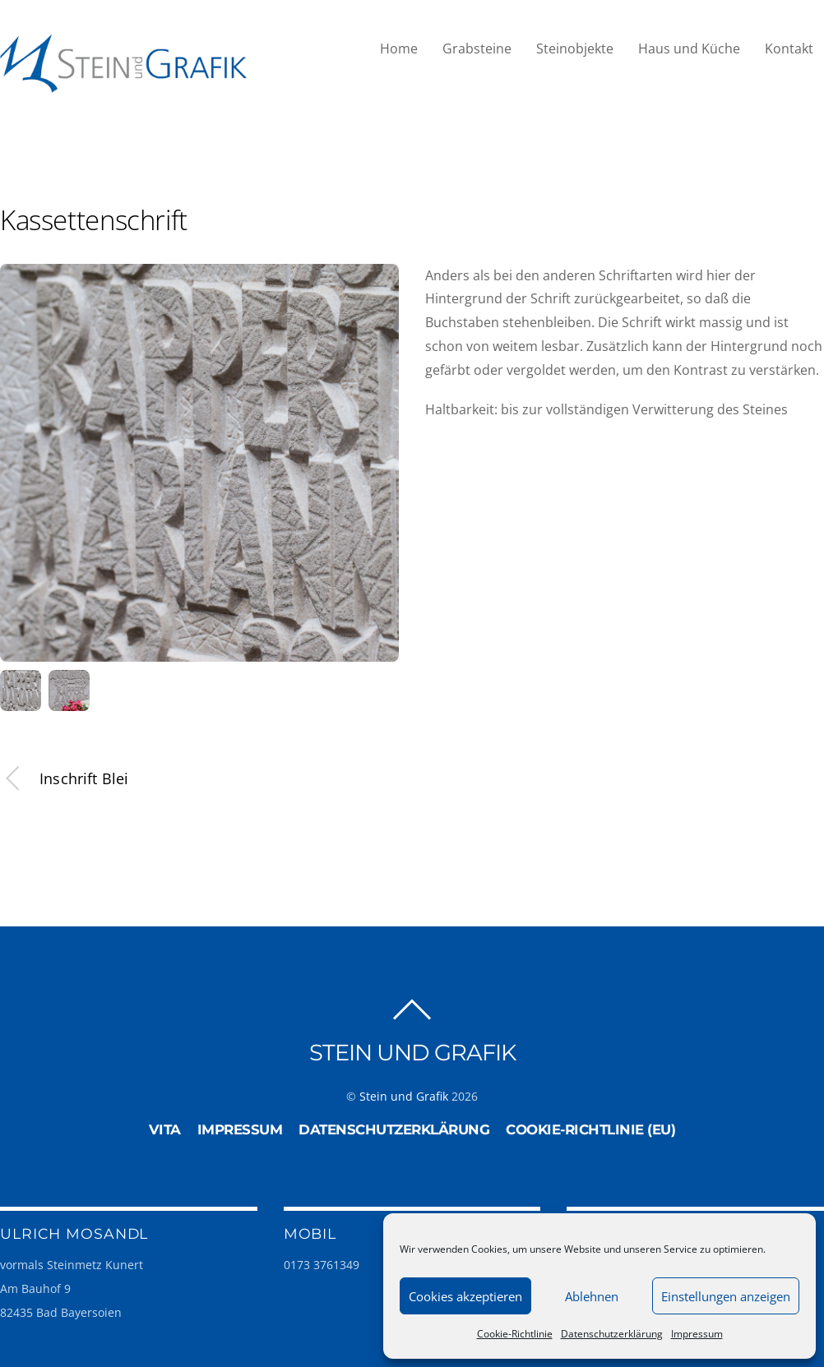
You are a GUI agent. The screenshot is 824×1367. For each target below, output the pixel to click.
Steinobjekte (574, 48)
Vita (165, 1128)
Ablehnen (591, 1296)
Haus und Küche (689, 48)
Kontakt (789, 48)
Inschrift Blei (64, 779)
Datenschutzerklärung (612, 1334)
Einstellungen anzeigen (725, 1296)
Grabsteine (477, 48)
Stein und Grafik (403, 1095)
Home (399, 48)
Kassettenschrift (93, 219)
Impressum (697, 1334)
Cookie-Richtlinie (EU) (590, 1128)
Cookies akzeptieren (465, 1296)
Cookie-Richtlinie (515, 1334)
